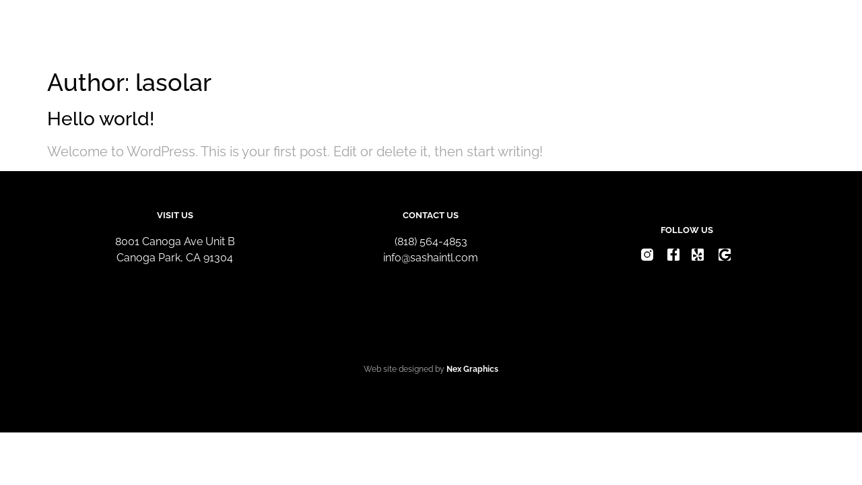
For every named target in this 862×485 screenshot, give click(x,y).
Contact (778, 31)
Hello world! (100, 119)
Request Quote (680, 31)
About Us (579, 31)
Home (504, 31)
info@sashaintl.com (430, 257)
